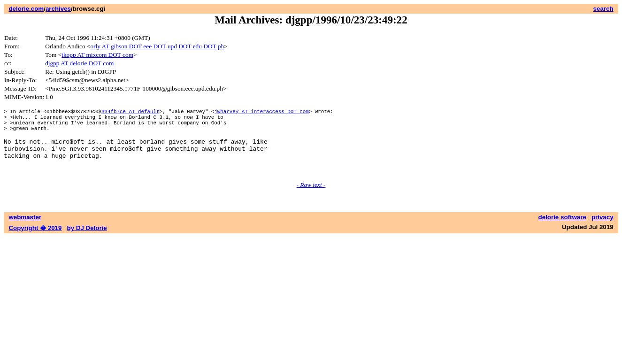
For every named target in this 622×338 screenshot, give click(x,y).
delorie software (562, 231)
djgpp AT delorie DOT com (79, 63)
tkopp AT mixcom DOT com (97, 54)
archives (58, 8)
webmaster (24, 231)
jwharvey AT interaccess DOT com (261, 112)
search (603, 8)
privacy (602, 231)
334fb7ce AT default (130, 112)
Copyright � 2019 (34, 242)
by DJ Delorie (87, 242)
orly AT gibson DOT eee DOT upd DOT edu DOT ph (157, 46)
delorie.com (26, 8)
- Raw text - (311, 198)
